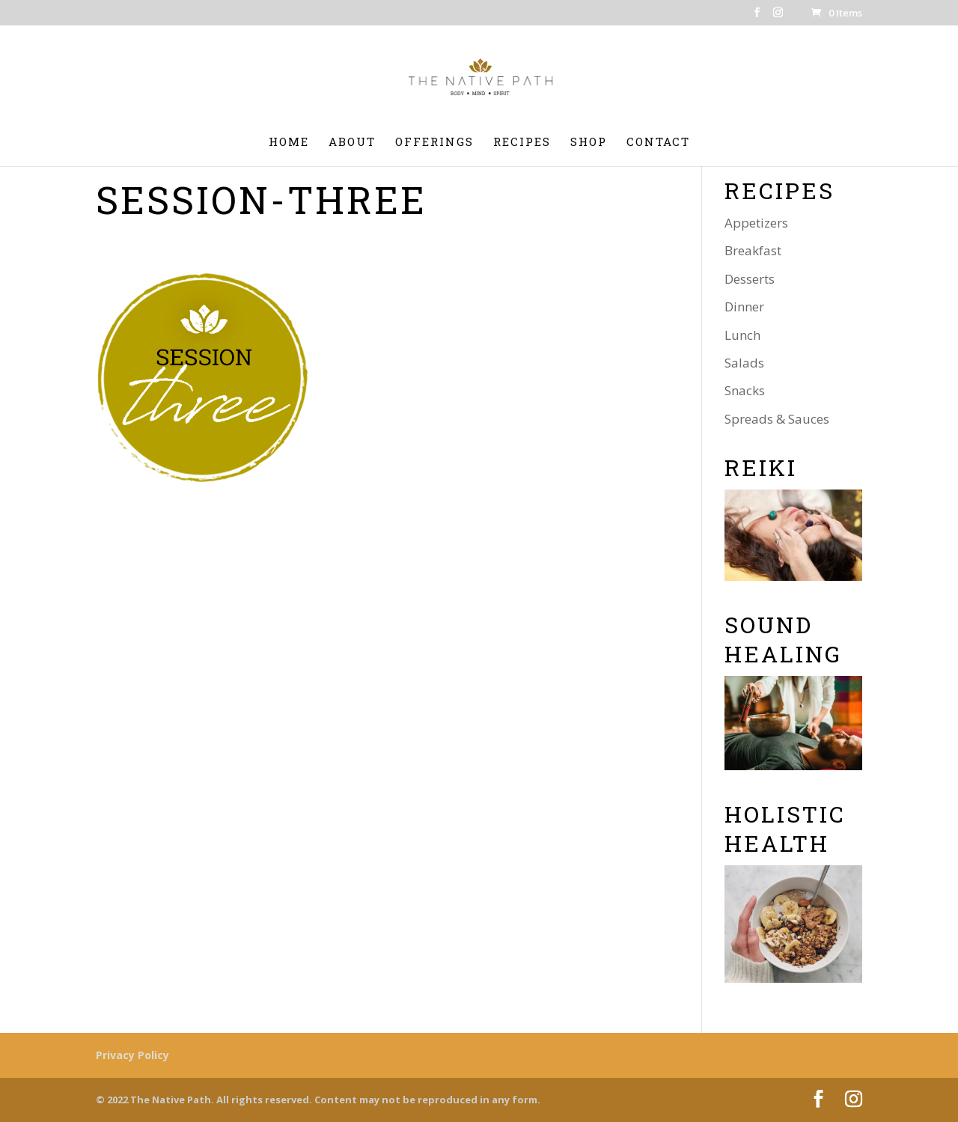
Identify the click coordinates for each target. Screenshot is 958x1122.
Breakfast (752, 250)
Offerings (434, 142)
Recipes (522, 142)
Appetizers (756, 222)
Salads (744, 362)
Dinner (744, 306)
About (352, 142)
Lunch (742, 335)
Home (289, 142)
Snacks (744, 390)
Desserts (749, 278)
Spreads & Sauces (776, 418)
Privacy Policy (132, 1055)
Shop (588, 142)
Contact (658, 142)
